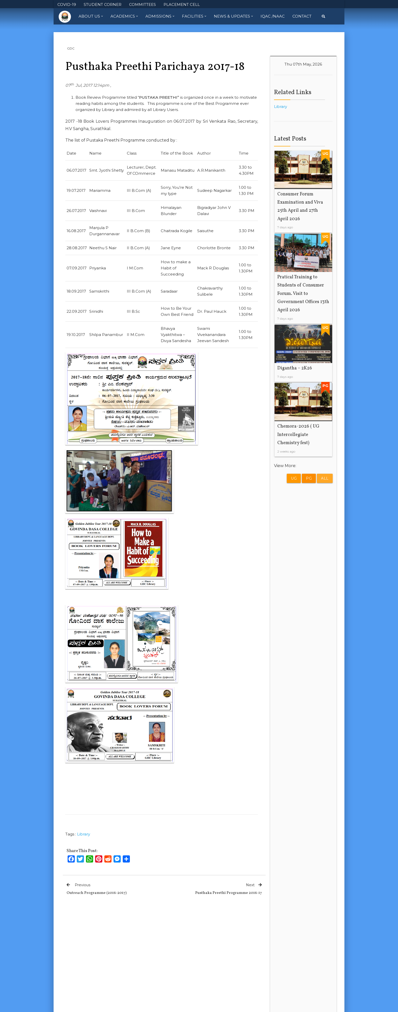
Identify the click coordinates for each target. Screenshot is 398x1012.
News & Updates (233, 16)
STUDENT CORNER (102, 4)
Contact (302, 16)
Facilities (194, 16)
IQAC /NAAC (272, 16)
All (325, 478)
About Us (91, 16)
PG (309, 478)
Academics (124, 16)
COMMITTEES (142, 4)
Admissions (159, 16)
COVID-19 (66, 4)
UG (294, 478)
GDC (70, 48)
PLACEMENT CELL (182, 4)
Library (83, 834)
